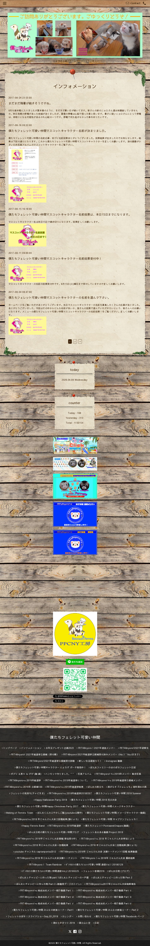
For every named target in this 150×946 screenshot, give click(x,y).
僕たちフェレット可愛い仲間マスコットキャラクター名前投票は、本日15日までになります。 (70, 214)
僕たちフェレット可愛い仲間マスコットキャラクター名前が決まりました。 (58, 131)
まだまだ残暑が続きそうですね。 (30, 103)
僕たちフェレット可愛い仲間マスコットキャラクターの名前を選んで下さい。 (60, 297)
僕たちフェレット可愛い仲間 (75, 737)
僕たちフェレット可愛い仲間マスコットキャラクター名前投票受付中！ (55, 258)
